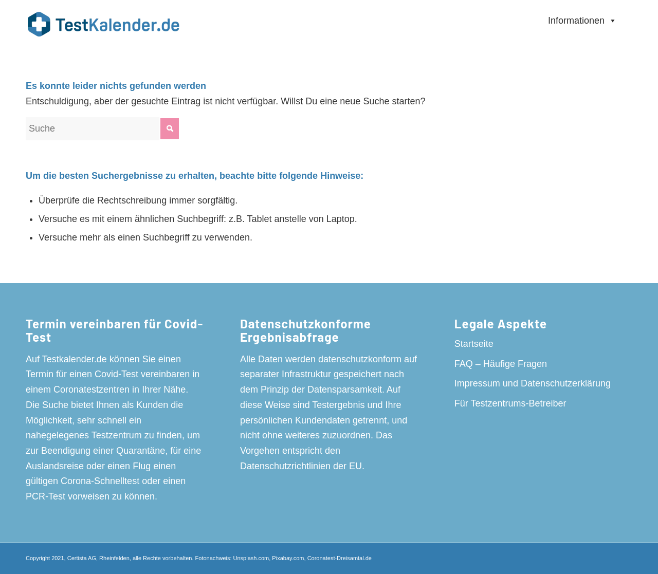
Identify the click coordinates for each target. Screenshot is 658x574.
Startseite (474, 344)
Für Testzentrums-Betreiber (510, 403)
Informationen (582, 20)
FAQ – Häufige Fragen (500, 364)
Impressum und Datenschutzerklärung (532, 383)
